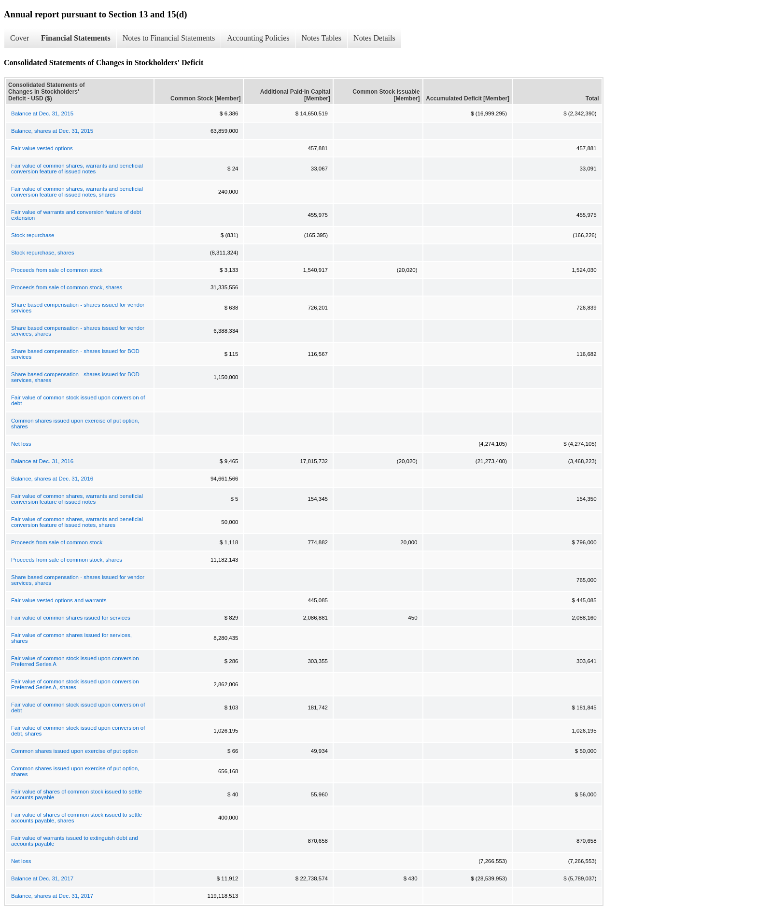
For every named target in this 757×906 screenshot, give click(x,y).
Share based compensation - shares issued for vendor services (77, 307)
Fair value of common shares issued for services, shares (71, 638)
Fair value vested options (42, 148)
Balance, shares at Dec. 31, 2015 (52, 131)
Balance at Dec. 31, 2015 (42, 113)
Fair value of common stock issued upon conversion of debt (78, 400)
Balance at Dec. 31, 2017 (42, 878)
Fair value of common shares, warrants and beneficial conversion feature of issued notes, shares (77, 192)
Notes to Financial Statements (169, 38)
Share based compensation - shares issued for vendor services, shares (77, 331)
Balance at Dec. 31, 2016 (42, 461)
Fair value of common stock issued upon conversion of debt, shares (78, 730)
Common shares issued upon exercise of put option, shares (75, 423)
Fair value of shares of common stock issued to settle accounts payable (76, 794)
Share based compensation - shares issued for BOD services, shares (75, 377)
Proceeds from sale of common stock (56, 270)
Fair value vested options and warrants (59, 600)
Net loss (21, 444)
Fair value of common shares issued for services (70, 618)
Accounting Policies (258, 38)
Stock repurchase (33, 235)
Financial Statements (76, 38)
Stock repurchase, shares (42, 252)
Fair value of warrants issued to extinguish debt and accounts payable (74, 841)
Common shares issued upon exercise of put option (74, 751)
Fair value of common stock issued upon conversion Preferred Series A (75, 661)
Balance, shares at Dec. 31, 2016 (52, 478)
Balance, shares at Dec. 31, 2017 (52, 896)
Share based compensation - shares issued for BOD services (75, 354)
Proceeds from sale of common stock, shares (66, 287)
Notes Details (374, 38)
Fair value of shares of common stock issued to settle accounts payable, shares (76, 817)
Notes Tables (322, 38)
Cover (19, 38)
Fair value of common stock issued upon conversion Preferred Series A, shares (75, 684)
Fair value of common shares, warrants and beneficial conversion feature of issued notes (77, 168)
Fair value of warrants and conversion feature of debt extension (76, 215)
